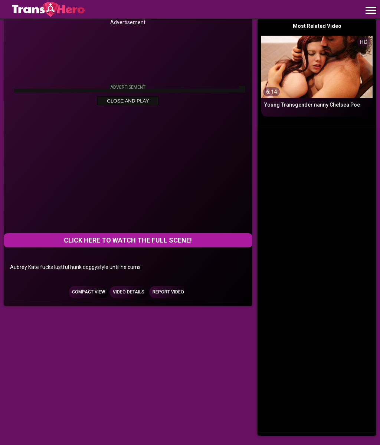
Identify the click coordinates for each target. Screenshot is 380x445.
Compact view (88, 292)
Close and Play (128, 101)
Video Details (128, 292)
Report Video (168, 292)
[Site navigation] (370, 11)
